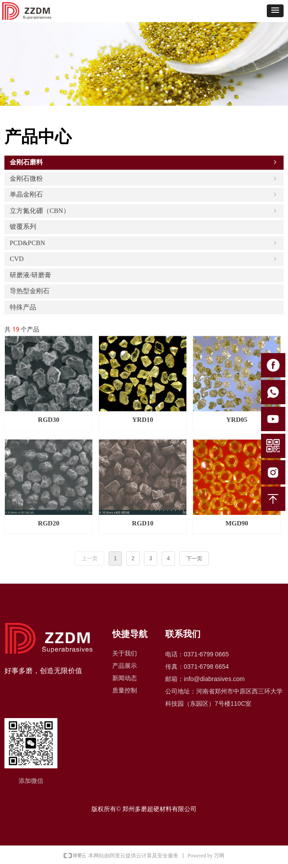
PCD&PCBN (144, 242)
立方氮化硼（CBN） (144, 210)
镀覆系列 (23, 226)
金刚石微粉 (144, 178)
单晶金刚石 (144, 194)
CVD (144, 258)
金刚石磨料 (144, 162)
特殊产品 (23, 307)
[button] (275, 10)
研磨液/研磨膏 (30, 275)
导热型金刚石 (29, 290)
